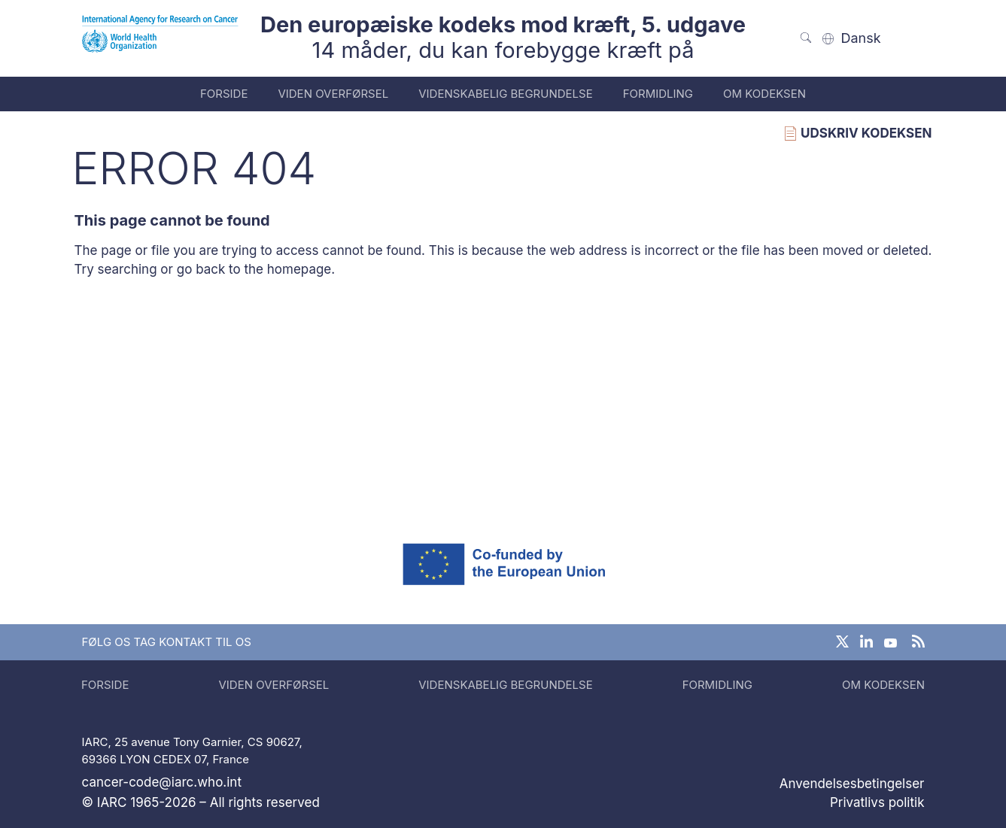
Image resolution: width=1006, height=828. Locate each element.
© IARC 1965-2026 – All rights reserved (201, 802)
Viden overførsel (333, 93)
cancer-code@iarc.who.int (162, 782)
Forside (224, 93)
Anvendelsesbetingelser (852, 783)
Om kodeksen (764, 93)
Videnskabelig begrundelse (505, 93)
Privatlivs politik (877, 802)
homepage (299, 269)
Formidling (658, 93)
